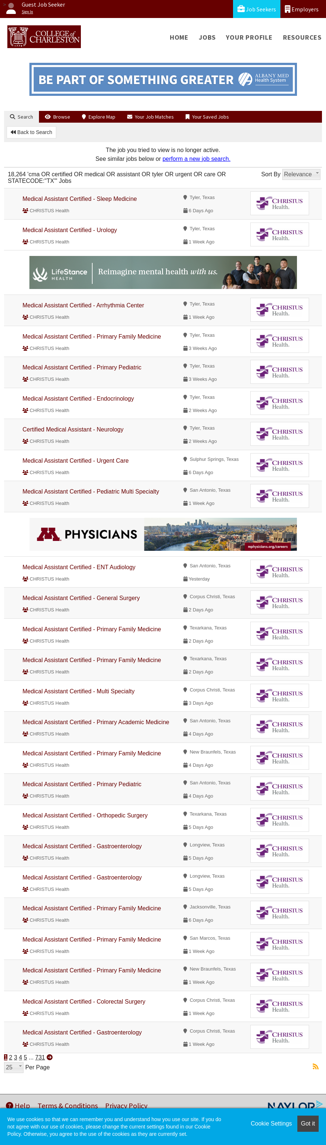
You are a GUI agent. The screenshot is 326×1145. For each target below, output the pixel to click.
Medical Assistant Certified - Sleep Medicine (79, 199)
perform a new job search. (196, 159)
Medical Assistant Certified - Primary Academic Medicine (95, 722)
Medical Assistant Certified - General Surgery (81, 598)
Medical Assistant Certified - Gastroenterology (82, 846)
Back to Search (31, 132)
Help (18, 1105)
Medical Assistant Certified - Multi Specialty (78, 691)
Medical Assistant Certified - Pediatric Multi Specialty (90, 491)
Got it (308, 1123)
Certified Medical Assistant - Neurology (72, 429)
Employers (302, 9)
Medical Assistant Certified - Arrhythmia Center (83, 305)
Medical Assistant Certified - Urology (69, 230)
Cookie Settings (271, 1123)
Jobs (207, 37)
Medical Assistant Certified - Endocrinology (78, 398)
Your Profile (249, 37)
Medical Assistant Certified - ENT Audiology (78, 567)
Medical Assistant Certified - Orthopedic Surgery (85, 815)
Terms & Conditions (67, 1105)
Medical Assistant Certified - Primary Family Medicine (91, 336)
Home (179, 37)
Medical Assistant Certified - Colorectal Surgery (83, 1001)
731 (40, 1057)
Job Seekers (256, 9)
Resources (302, 37)
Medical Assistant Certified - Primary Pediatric (81, 367)
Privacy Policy (126, 1105)
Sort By (270, 174)
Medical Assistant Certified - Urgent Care (75, 461)
